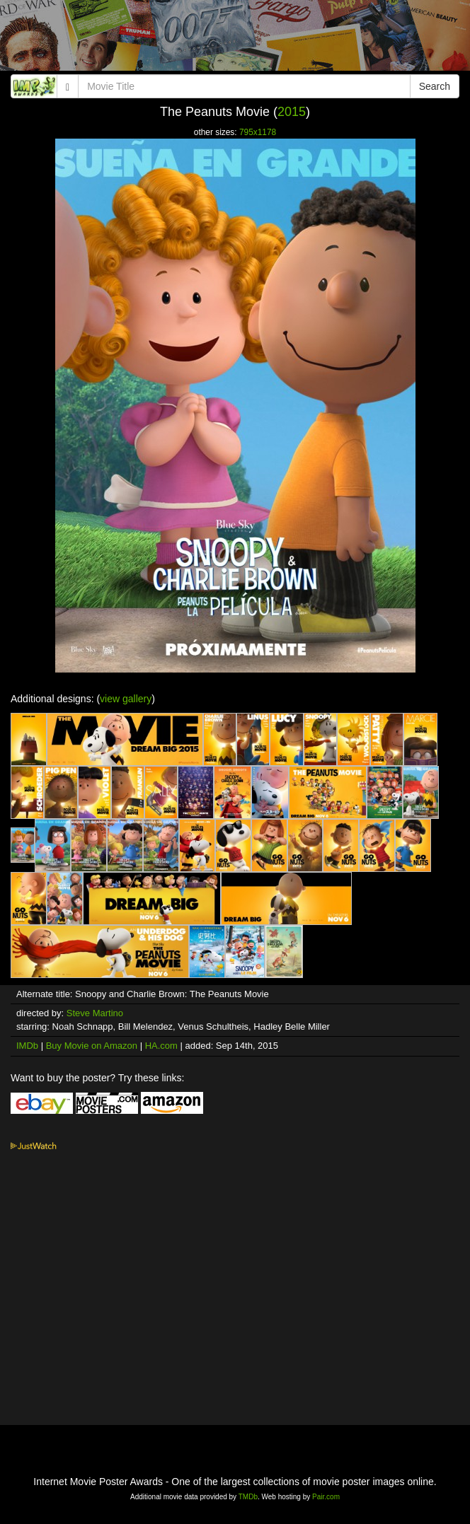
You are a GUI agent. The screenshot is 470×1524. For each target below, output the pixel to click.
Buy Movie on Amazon (91, 1045)
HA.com (161, 1045)
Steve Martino (95, 1013)
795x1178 (257, 132)
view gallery (125, 698)
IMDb (27, 1045)
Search (434, 86)
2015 (291, 112)
